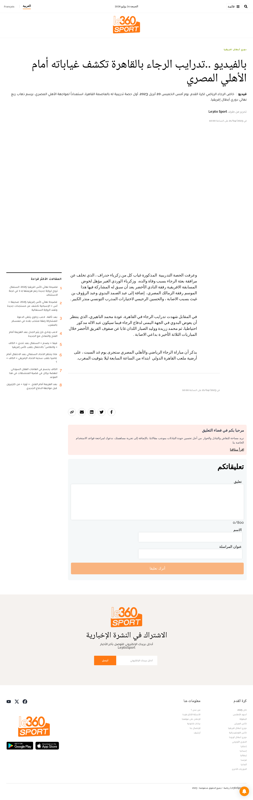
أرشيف (197, 732)
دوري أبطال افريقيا (235, 49)
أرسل (105, 660)
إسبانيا (243, 750)
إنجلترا (244, 746)
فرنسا (244, 759)
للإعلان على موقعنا (191, 719)
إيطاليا (243, 755)
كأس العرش (240, 723)
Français (9, 6)
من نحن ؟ (195, 709)
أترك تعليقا (157, 568)
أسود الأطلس (240, 714)
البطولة (243, 719)
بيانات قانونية (193, 723)
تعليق (238, 481)
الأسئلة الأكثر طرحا (191, 714)
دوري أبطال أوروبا (238, 737)
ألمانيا (244, 764)
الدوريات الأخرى (239, 769)
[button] (244, 791)
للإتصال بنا (195, 728)
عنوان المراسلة (230, 546)
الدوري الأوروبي (239, 741)
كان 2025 (242, 709)
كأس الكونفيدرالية (238, 732)
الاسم (237, 530)
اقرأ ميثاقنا (237, 450)
